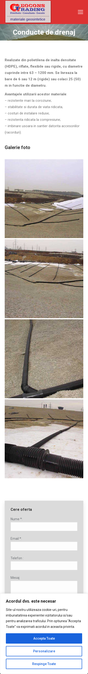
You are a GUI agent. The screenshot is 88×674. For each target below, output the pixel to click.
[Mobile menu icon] (80, 12)
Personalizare (44, 651)
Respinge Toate (44, 664)
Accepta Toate (44, 638)
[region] (44, 633)
